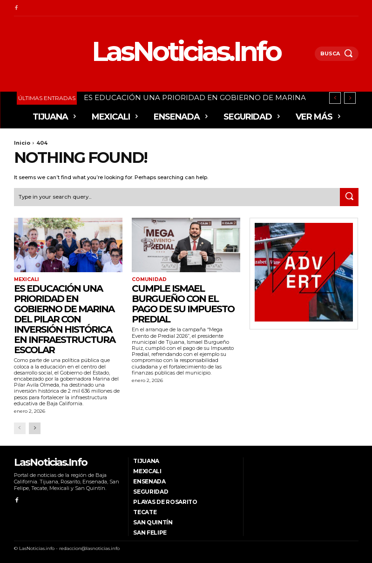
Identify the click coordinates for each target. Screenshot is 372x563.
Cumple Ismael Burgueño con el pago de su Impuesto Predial (183, 303)
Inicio (22, 143)
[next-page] (35, 427)
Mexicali (26, 279)
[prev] (335, 98)
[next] (350, 98)
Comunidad (148, 279)
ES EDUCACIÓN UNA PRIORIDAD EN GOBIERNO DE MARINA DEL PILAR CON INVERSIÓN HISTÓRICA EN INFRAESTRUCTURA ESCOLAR (64, 318)
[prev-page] (20, 427)
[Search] (349, 196)
